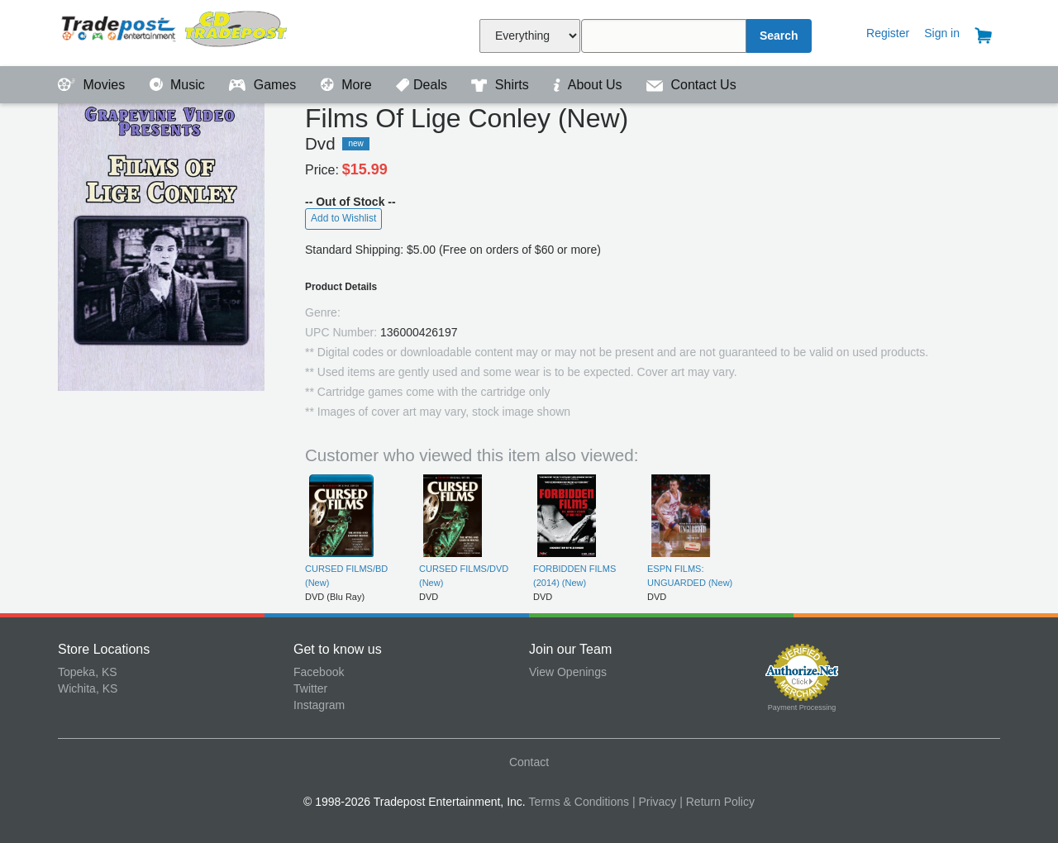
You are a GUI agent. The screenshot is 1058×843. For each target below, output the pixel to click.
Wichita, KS (87, 688)
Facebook (318, 672)
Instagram (319, 705)
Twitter (310, 688)
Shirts (501, 85)
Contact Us (691, 85)
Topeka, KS (87, 672)
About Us (589, 85)
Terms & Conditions (579, 801)
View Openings (568, 672)
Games (264, 85)
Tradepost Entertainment (175, 31)
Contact (529, 762)
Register (887, 33)
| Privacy (654, 801)
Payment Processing (802, 707)
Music (179, 85)
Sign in (942, 33)
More (348, 85)
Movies (93, 85)
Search (779, 35)
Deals (423, 85)
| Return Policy (717, 801)
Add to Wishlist (343, 218)
